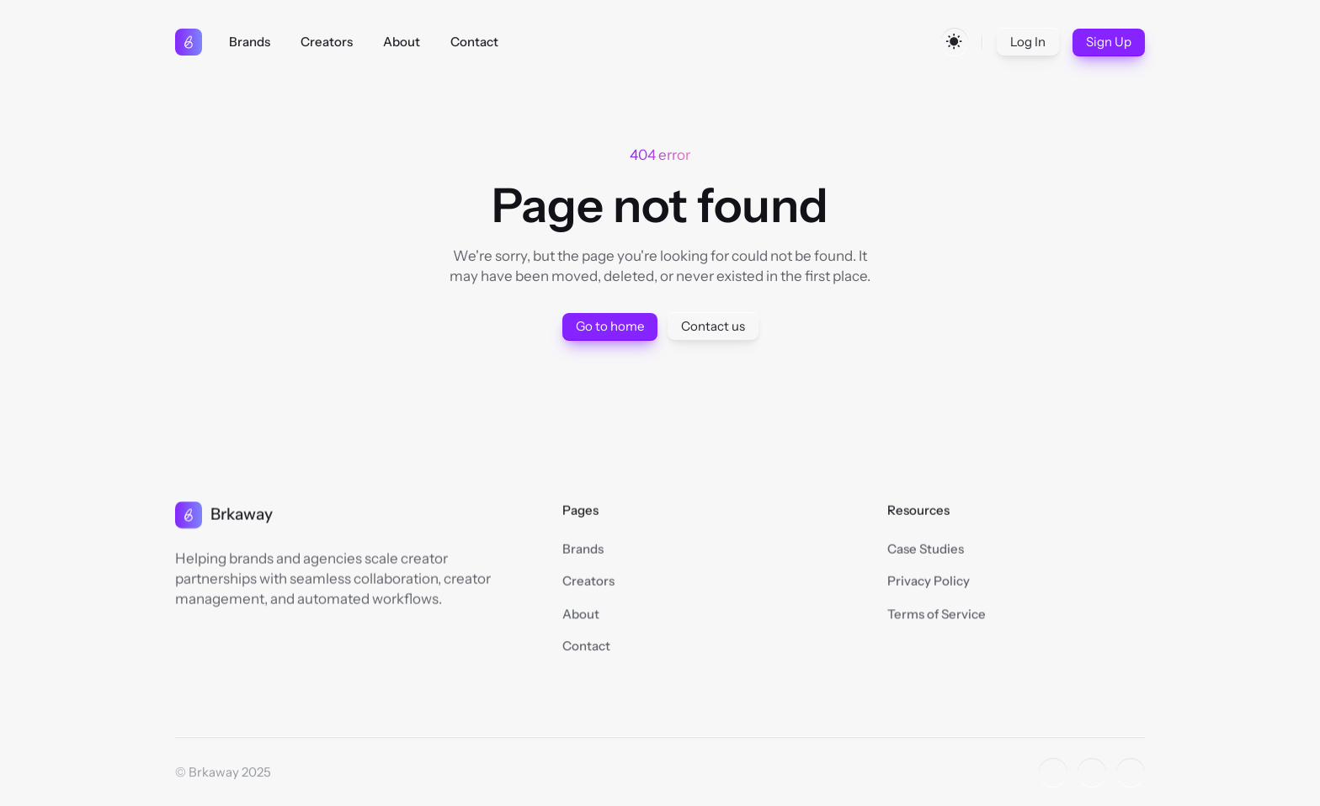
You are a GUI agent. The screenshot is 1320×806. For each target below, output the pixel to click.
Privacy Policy (928, 581)
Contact (586, 647)
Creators (588, 581)
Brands (583, 549)
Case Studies (925, 549)
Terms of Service (936, 615)
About (580, 615)
